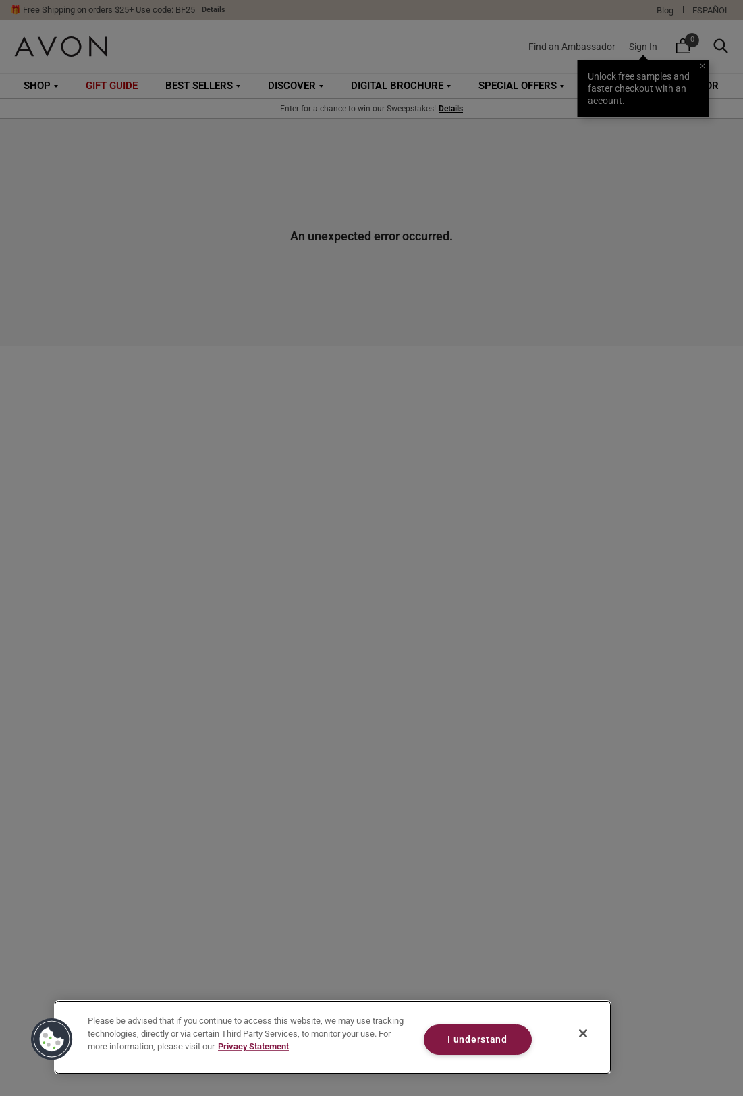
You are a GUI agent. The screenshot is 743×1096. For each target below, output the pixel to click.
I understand (477, 1039)
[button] (52, 1039)
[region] (332, 1037)
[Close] (583, 1033)
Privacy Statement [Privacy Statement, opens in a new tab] (253, 1047)
